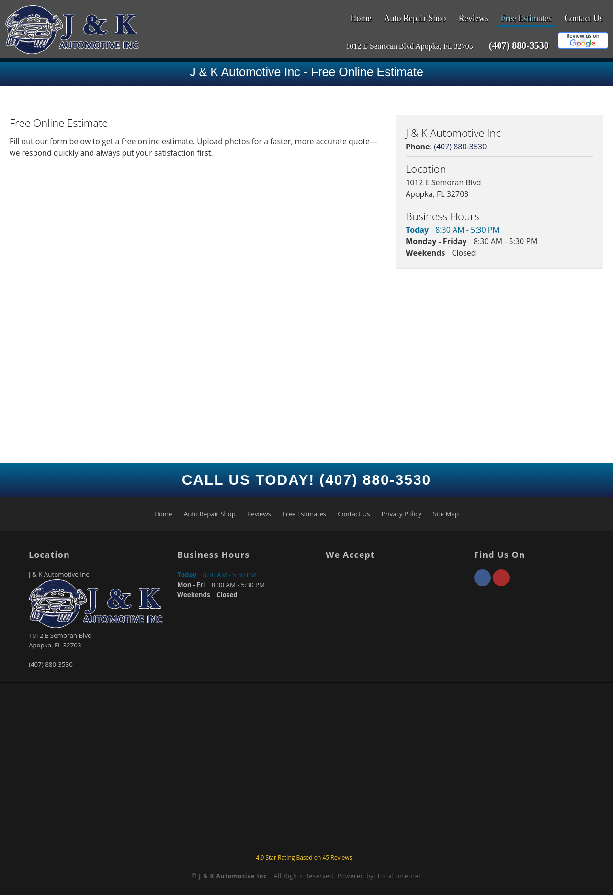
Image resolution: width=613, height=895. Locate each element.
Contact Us (584, 18)
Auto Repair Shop (415, 18)
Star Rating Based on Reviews (304, 857)
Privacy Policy (401, 514)
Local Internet (399, 876)
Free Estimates (526, 18)
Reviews (473, 18)
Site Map (446, 514)
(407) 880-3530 (519, 45)
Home (360, 18)
